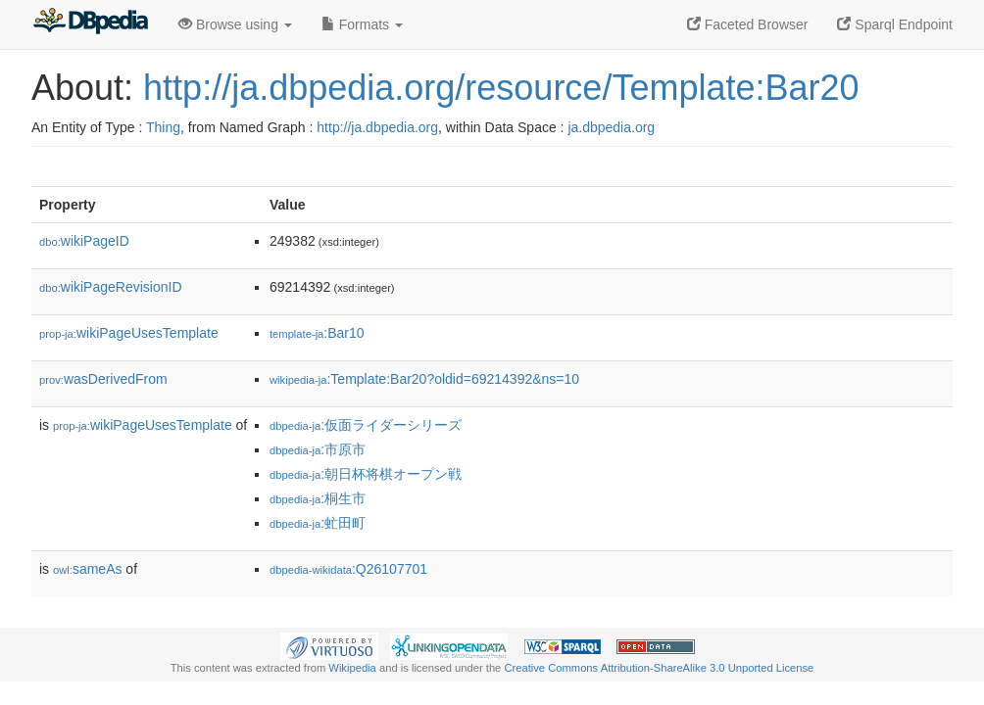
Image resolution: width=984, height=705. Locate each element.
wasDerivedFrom (103, 379)
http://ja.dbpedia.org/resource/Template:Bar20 (501, 88)
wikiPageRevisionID (110, 287)
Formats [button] (362, 24)
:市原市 (318, 449)
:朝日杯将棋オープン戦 (366, 474)
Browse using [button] (235, 24)
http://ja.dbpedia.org (377, 127)
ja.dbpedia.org (611, 127)
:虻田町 (318, 523)
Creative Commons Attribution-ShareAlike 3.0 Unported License (658, 668)
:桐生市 (318, 498)
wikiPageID (84, 241)
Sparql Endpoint (895, 24)
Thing (163, 127)
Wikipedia (352, 668)
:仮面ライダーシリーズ (366, 425)
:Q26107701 (348, 569)
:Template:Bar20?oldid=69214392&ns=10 (424, 379)
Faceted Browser (748, 24)
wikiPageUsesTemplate (129, 333)
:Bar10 (317, 333)
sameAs (87, 569)
